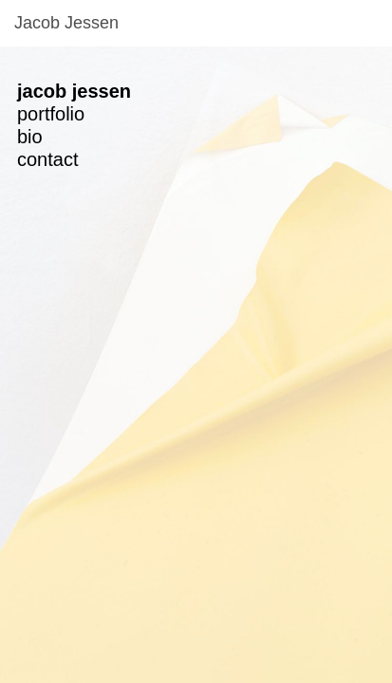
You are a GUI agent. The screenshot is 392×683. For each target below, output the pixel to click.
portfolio (50, 113)
